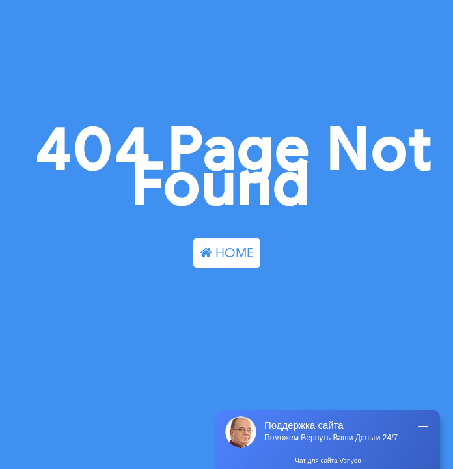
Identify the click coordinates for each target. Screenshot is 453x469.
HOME (227, 253)
